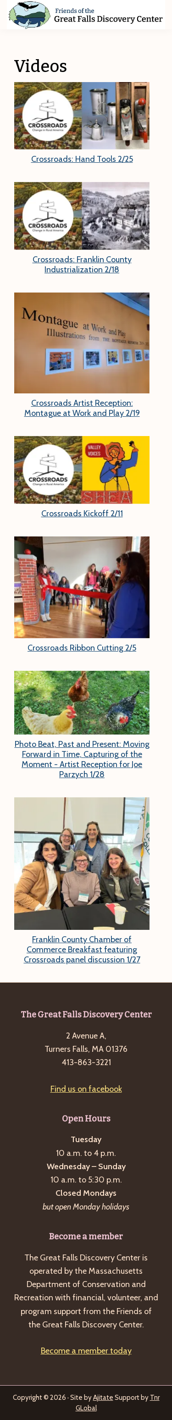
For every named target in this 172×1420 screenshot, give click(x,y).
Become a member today (86, 1351)
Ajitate (103, 1397)
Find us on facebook (86, 1089)
